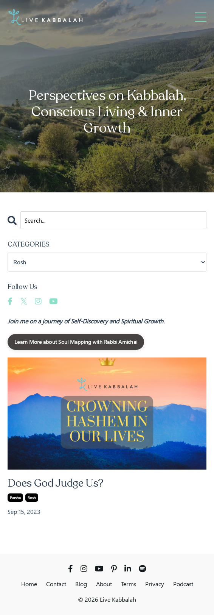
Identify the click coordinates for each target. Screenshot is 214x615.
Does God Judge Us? (56, 483)
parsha (15, 497)
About (104, 584)
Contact (56, 584)
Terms (128, 584)
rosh (32, 497)
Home (29, 584)
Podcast (183, 584)
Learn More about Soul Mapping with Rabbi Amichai (75, 341)
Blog (81, 584)
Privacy (154, 584)
